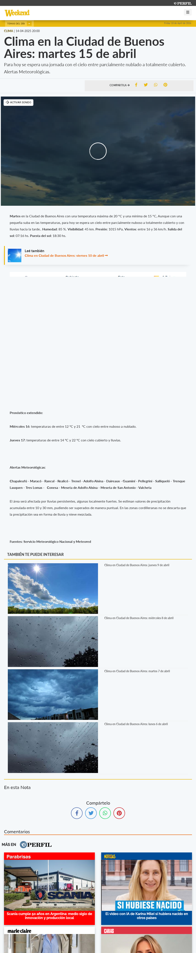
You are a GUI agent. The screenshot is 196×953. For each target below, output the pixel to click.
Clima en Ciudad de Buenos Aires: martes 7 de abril (137, 671)
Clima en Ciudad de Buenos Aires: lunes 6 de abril (136, 724)
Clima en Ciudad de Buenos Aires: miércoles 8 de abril (138, 618)
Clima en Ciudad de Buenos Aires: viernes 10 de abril (64, 255)
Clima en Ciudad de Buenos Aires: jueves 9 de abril (136, 565)
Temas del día (19, 23)
